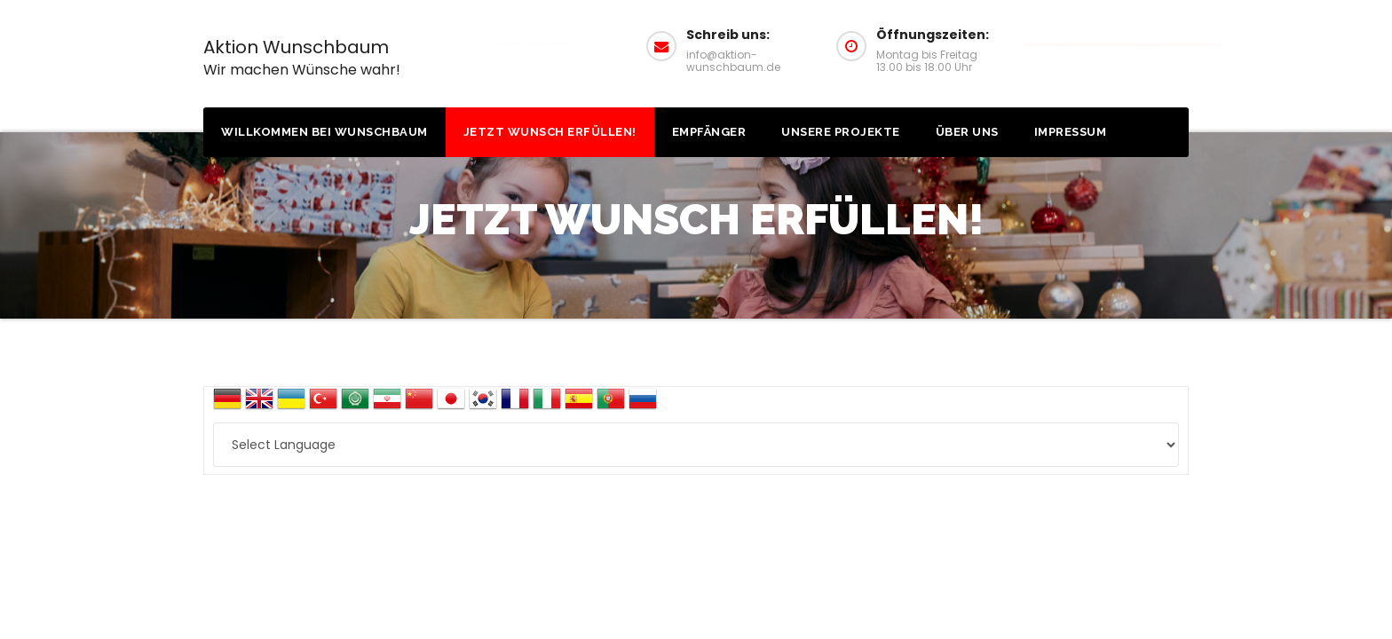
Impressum (1070, 131)
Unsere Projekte (840, 131)
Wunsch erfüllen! (1120, 44)
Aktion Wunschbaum (301, 57)
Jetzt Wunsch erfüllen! (550, 131)
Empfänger (709, 131)
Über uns (967, 131)
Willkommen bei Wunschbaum (324, 131)
